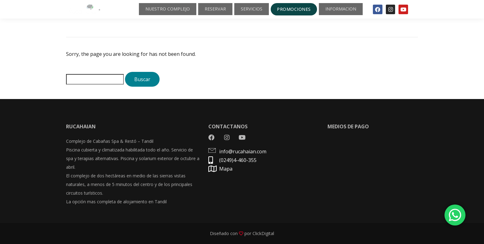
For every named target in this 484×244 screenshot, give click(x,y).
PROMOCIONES (289, 10)
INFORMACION (339, 10)
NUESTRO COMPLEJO (156, 10)
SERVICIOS (246, 10)
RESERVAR (207, 10)
